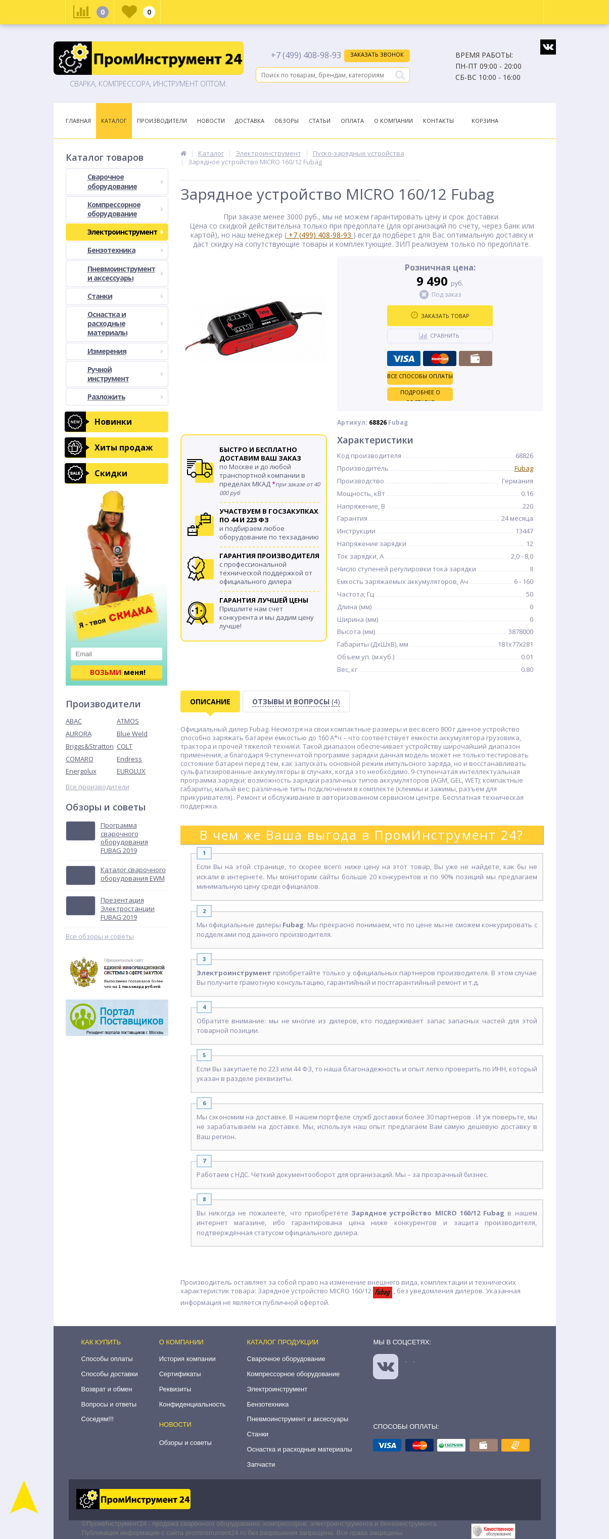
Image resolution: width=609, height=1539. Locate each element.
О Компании (393, 120)
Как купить (101, 1342)
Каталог (114, 120)
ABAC (74, 721)
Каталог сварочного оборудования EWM (133, 874)
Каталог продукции (283, 1342)
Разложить (125, 396)
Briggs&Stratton (90, 746)
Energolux (81, 771)
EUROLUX (131, 771)
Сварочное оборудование (125, 181)
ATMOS (128, 721)
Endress (129, 758)
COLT (124, 746)
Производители (162, 120)
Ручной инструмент (125, 374)
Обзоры (286, 120)
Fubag (523, 468)
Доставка (249, 120)
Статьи (320, 120)
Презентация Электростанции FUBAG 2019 (128, 909)
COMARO (79, 758)
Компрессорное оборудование (125, 209)
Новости (211, 120)
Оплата (352, 120)
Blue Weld (132, 733)
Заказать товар (440, 315)
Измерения (125, 351)
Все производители (97, 787)
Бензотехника (125, 250)
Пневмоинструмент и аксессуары (125, 273)
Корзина (485, 120)
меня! (118, 672)
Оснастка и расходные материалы (125, 323)
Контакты (438, 120)
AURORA (78, 733)
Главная (78, 120)
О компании (181, 1342)
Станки (125, 296)
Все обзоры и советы (100, 936)
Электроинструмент (125, 232)
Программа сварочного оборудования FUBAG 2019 (124, 838)
